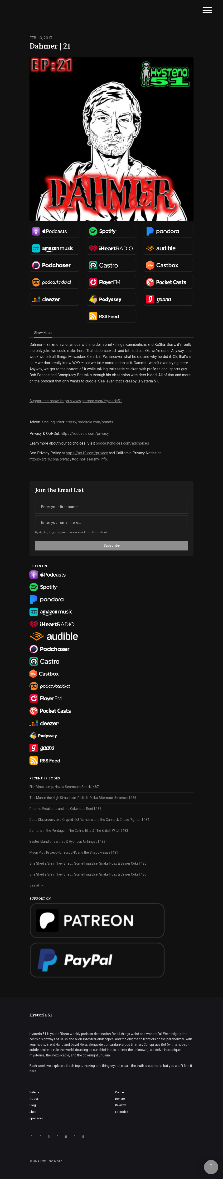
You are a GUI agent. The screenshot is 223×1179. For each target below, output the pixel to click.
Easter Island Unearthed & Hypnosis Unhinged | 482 (67, 841)
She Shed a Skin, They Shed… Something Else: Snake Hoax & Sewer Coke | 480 (87, 863)
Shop (33, 1112)
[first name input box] (111, 507)
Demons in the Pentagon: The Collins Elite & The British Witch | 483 (78, 830)
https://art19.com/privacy (87, 453)
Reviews (120, 1105)
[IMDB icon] (66, 1137)
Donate (120, 1098)
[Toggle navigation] (207, 11)
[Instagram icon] (49, 1137)
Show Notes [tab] (43, 333)
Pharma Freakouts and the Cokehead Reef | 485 (65, 809)
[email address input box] (111, 522)
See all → (36, 885)
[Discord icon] (57, 1137)
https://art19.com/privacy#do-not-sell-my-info (68, 459)
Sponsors (36, 1118)
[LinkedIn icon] (74, 1137)
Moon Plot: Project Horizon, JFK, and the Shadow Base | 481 (73, 852)
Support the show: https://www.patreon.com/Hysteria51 (75, 401)
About (33, 1098)
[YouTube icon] (83, 1137)
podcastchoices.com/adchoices (122, 443)
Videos (34, 1092)
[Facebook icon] (31, 1137)
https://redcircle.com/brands (89, 422)
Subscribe (112, 545)
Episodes (121, 1112)
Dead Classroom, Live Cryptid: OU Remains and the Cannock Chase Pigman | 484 (89, 820)
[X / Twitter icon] (40, 1137)
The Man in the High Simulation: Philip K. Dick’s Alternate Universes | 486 (82, 798)
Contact (120, 1092)
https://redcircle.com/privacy (85, 433)
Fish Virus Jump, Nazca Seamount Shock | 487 (64, 787)
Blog (32, 1105)
